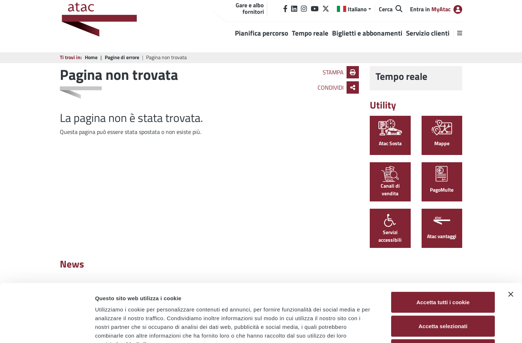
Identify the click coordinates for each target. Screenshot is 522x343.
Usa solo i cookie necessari (442, 295)
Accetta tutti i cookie (443, 248)
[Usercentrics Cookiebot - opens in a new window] (47, 328)
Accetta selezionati (442, 272)
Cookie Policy (134, 290)
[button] (354, 9)
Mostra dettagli (381, 329)
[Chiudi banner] (510, 239)
